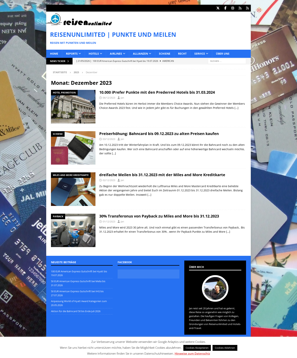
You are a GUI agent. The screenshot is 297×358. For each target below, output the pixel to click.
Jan (122, 97)
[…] (236, 107)
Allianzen (140, 53)
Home (54, 53)
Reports (72, 53)
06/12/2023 (109, 97)
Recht (182, 53)
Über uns (222, 53)
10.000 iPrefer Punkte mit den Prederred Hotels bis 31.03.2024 (157, 92)
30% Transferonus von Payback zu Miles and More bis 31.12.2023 (159, 215)
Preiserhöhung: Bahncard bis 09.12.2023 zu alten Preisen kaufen (159, 133)
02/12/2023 (109, 180)
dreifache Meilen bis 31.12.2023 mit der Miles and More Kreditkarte (162, 174)
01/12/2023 (109, 221)
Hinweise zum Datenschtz (192, 353)
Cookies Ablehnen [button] (225, 347)
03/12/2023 (109, 139)
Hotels (94, 53)
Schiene (164, 53)
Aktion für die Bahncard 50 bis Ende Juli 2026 (75, 311)
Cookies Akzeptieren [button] (197, 347)
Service (199, 53)
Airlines (116, 53)
